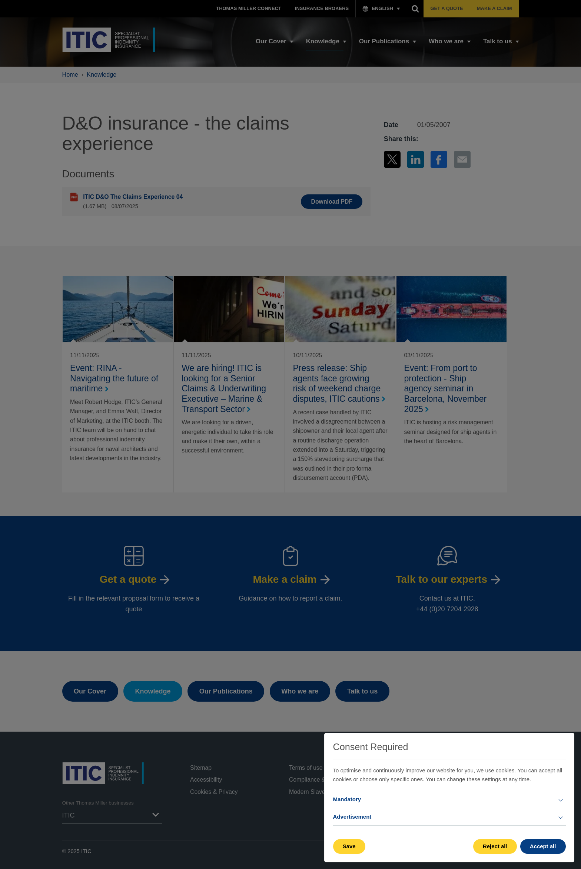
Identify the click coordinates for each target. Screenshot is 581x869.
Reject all (495, 846)
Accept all (543, 846)
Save (349, 846)
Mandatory (347, 799)
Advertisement (352, 816)
